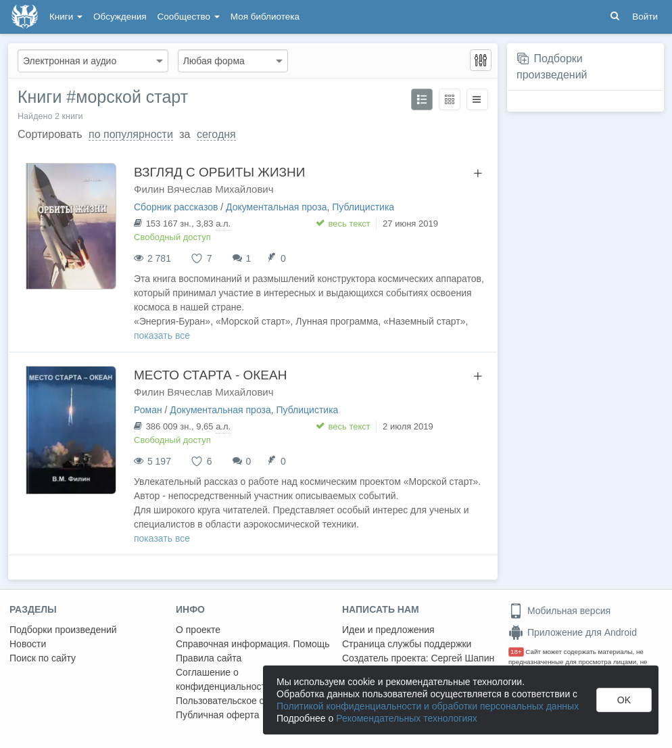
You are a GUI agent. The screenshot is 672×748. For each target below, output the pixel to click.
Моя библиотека (265, 16)
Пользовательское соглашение (244, 700)
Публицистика (363, 207)
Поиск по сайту (42, 658)
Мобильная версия (559, 610)
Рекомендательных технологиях (406, 718)
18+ (516, 651)
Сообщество (189, 16)
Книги (65, 16)
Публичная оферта (218, 714)
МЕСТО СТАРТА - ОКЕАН (210, 375)
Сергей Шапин (462, 658)
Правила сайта (208, 658)
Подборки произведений (63, 629)
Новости (27, 643)
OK (624, 700)
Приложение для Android (572, 632)
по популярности (131, 134)
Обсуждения (119, 16)
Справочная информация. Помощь (253, 643)
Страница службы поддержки (406, 643)
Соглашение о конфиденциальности (223, 679)
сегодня (216, 134)
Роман (148, 409)
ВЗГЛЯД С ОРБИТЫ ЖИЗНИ (219, 172)
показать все (162, 335)
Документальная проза (276, 207)
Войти (645, 16)
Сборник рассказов (176, 207)
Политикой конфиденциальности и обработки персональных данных (428, 706)
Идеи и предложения (388, 629)
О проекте (198, 629)
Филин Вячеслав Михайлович (204, 189)
